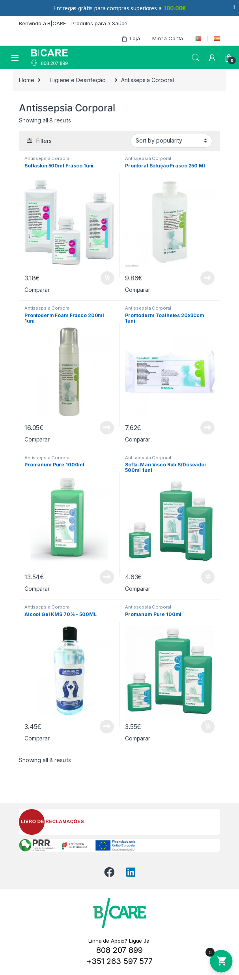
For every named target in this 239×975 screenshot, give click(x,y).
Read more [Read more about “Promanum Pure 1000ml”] (107, 577)
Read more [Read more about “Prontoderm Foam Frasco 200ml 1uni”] (107, 427)
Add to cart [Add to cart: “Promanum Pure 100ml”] (208, 726)
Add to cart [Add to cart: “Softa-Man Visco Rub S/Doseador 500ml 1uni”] (208, 577)
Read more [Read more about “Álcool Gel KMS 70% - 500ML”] (107, 726)
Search (195, 57)
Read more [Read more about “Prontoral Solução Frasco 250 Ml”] (207, 278)
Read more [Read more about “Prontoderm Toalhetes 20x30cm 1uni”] (207, 427)
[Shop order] (171, 140)
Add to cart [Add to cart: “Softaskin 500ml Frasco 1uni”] (107, 278)
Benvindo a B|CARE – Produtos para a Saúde (73, 23)
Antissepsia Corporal (47, 158)
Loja (130, 38)
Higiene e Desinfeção (77, 80)
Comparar (37, 289)
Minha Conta (167, 38)
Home (26, 80)
